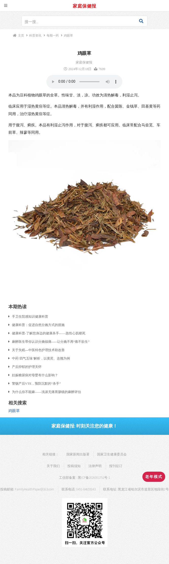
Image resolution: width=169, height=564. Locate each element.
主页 (21, 35)
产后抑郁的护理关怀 (27, 366)
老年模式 (153, 476)
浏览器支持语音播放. (84, 82)
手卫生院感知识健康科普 (30, 316)
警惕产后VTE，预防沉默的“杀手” (36, 383)
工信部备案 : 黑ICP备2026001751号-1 (84, 477)
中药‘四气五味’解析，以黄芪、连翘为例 (41, 358)
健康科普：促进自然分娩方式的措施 (38, 325)
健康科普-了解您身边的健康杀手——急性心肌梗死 (49, 333)
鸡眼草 (14, 410)
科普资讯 (35, 35)
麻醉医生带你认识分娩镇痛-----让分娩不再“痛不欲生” (51, 341)
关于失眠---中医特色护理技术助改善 (38, 350)
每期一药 (53, 35)
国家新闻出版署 (77, 454)
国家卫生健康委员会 (112, 454)
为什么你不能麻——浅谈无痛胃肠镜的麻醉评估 (46, 392)
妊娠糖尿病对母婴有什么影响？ (35, 375)
